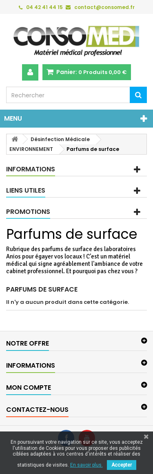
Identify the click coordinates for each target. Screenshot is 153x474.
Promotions (28, 211)
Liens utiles (25, 190)
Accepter (121, 465)
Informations (30, 169)
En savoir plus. (86, 465)
